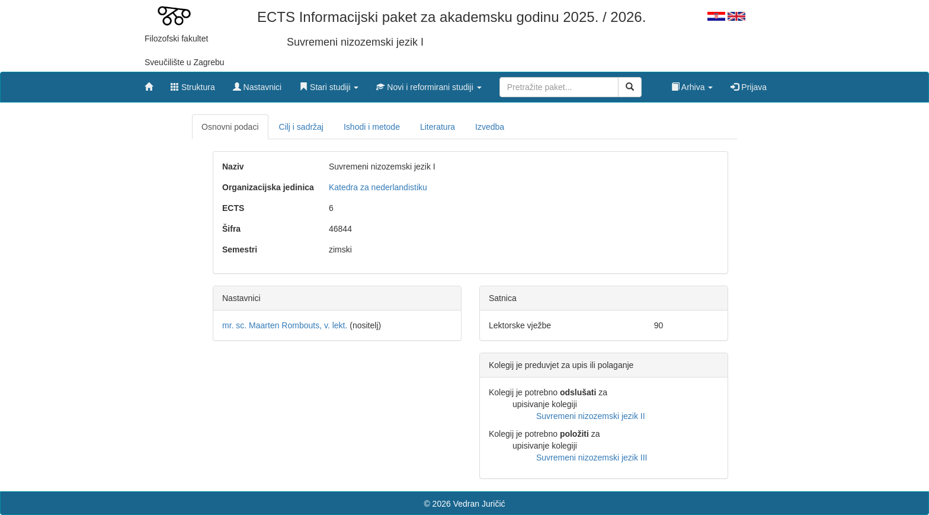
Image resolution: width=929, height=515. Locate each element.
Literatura (437, 127)
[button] (328, 84)
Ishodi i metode (372, 127)
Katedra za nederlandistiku (378, 187)
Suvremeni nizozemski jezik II (590, 416)
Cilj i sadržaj (301, 127)
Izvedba (489, 127)
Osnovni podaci (230, 127)
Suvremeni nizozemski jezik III (592, 457)
